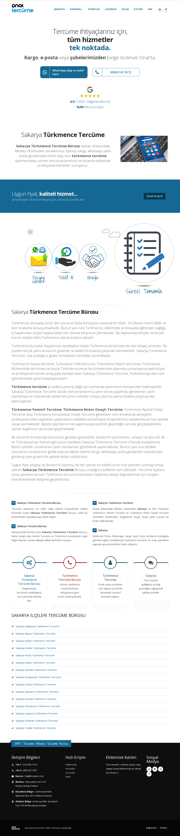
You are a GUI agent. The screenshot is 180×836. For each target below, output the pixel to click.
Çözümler (110, 9)
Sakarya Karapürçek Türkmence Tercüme (38, 677)
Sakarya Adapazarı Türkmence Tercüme (37, 626)
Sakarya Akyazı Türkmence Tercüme (35, 633)
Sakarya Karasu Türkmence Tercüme (36, 684)
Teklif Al (65, 277)
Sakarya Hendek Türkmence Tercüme (36, 670)
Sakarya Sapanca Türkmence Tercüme (37, 713)
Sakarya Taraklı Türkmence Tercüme (36, 728)
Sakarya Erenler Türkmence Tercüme (36, 648)
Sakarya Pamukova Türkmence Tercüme (38, 706)
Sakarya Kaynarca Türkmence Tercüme (37, 691)
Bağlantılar (151, 827)
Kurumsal (75, 9)
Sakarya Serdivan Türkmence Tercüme (37, 720)
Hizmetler (94, 9)
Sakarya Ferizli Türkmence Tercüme (35, 655)
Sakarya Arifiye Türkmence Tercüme (35, 640)
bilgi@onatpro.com (34, 776)
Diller (125, 9)
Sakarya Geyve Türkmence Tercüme (35, 662)
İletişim (138, 9)
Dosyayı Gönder (38, 279)
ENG (150, 9)
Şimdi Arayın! (155, 196)
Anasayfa (59, 9)
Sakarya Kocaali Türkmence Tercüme (36, 699)
